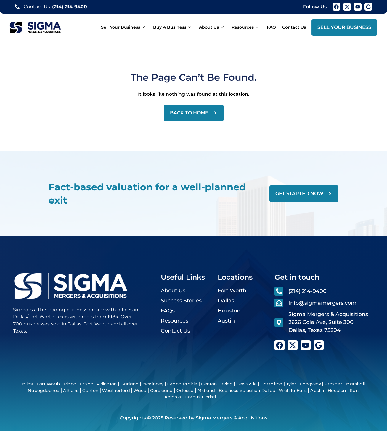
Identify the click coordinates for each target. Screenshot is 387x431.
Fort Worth (48, 384)
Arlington (107, 384)
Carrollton (271, 384)
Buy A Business (179, 27)
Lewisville (246, 384)
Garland (130, 384)
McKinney (153, 384)
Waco (140, 390)
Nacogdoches (43, 390)
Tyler (291, 384)
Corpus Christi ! (201, 397)
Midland (206, 390)
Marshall (355, 384)
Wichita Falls (293, 390)
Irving (227, 384)
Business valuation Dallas (247, 390)
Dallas (26, 384)
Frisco (86, 384)
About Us (217, 27)
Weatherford (116, 390)
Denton (209, 384)
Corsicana (161, 390)
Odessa (185, 390)
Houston (337, 390)
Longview (310, 384)
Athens (70, 390)
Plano (70, 384)
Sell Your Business (132, 27)
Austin (317, 390)
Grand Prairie (182, 384)
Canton (90, 390)
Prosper (333, 384)
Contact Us (295, 27)
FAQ (273, 27)
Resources (249, 27)
